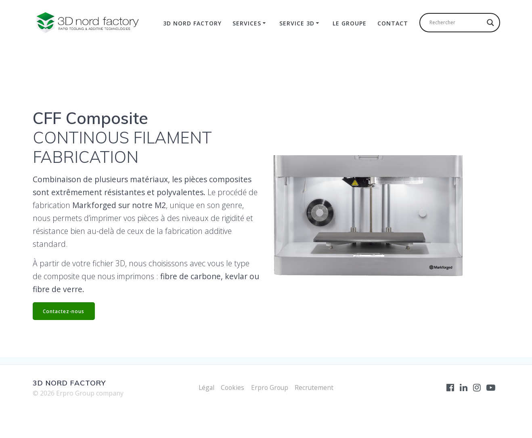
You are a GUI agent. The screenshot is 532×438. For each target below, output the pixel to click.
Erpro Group (270, 387)
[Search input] (456, 22)
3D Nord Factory (192, 23)
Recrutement (315, 387)
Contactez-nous (64, 310)
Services (246, 23)
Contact (392, 23)
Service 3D (296, 23)
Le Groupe (350, 23)
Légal (205, 387)
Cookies (232, 387)
